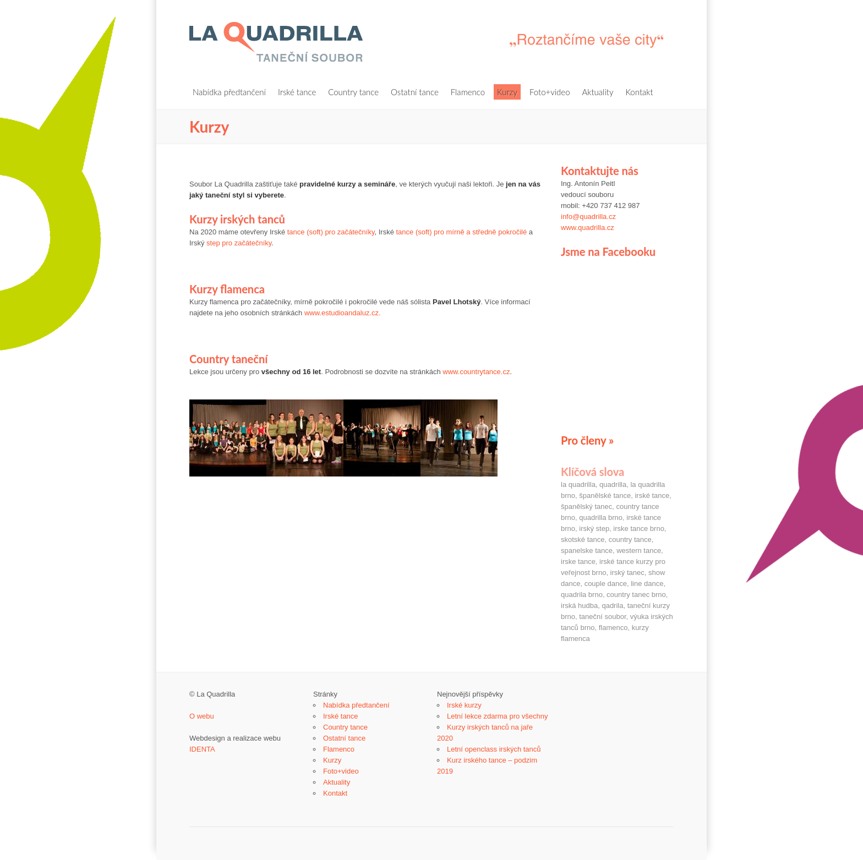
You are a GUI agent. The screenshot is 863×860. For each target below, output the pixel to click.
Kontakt (639, 92)
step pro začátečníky (238, 243)
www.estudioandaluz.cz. (342, 313)
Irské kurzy (464, 705)
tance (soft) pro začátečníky (331, 232)
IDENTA (202, 749)
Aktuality (598, 92)
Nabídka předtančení (229, 92)
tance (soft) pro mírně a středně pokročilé (461, 232)
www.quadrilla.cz (587, 227)
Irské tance (297, 92)
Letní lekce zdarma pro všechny (497, 716)
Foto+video (549, 92)
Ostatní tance (415, 92)
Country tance (353, 92)
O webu (201, 716)
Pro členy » (587, 440)
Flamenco (468, 92)
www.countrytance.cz (476, 372)
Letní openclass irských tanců (494, 749)
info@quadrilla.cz (588, 216)
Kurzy (507, 92)
